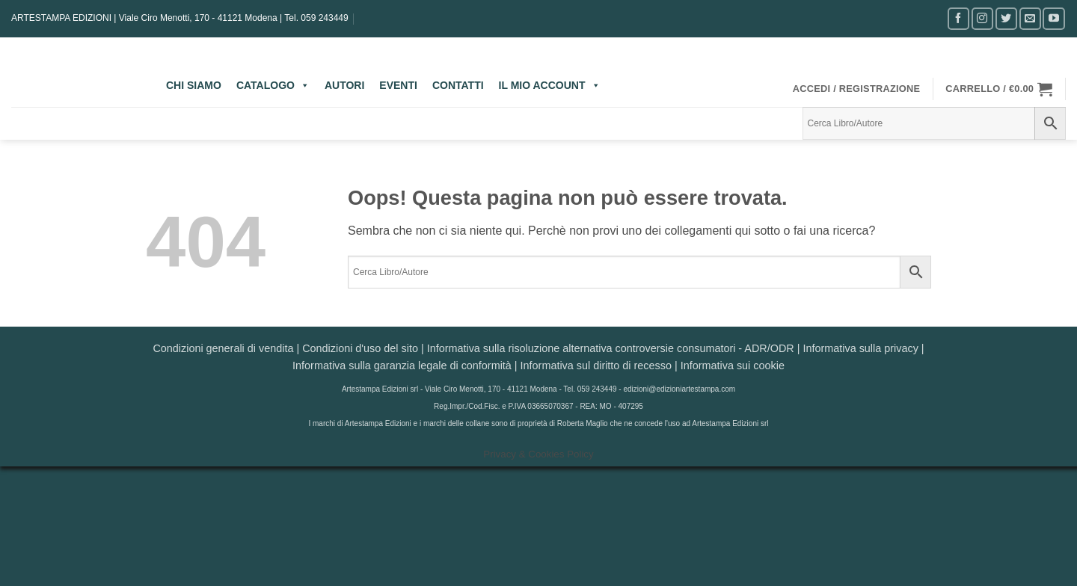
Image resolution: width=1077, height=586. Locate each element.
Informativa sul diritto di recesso (596, 365)
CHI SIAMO (193, 85)
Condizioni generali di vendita (223, 348)
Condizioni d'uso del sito (360, 348)
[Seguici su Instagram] (982, 18)
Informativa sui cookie (733, 365)
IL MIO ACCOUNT (550, 85)
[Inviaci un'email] (1030, 18)
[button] (857, 88)
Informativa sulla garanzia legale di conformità (402, 365)
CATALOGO (273, 85)
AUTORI (344, 85)
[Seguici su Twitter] (1006, 18)
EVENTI (398, 85)
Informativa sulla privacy (860, 348)
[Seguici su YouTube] (1053, 18)
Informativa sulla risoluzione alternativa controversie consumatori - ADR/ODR (610, 348)
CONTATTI (458, 85)
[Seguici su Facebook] (958, 18)
